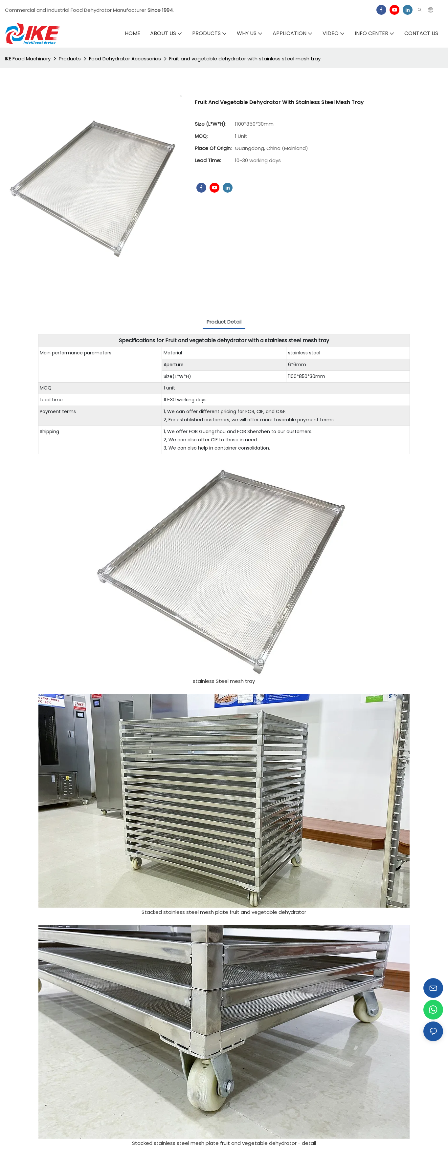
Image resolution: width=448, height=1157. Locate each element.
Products (70, 58)
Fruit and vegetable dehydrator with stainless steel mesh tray (245, 58)
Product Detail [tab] (224, 321)
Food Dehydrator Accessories (125, 58)
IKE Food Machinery (28, 58)
